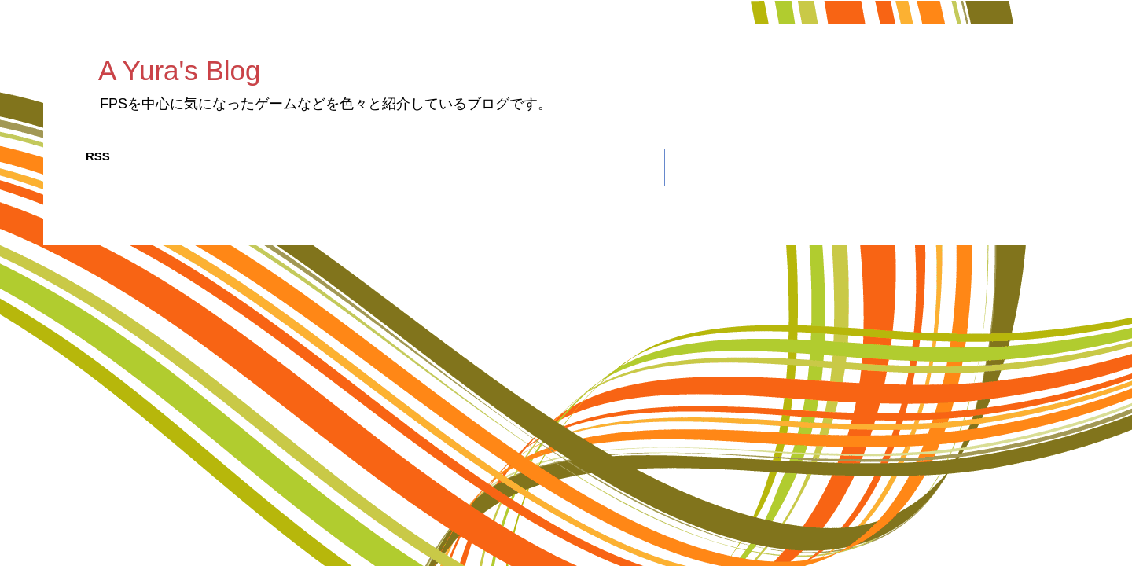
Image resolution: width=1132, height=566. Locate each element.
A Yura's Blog (179, 70)
